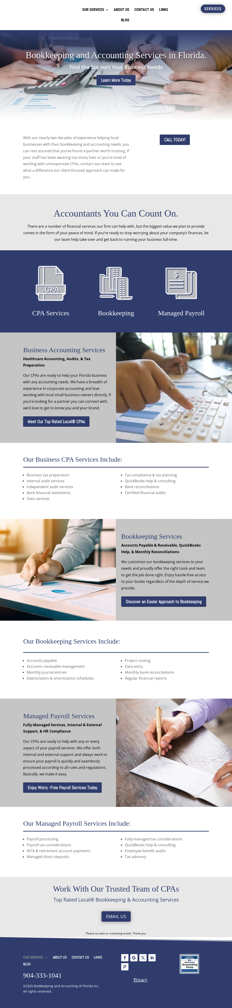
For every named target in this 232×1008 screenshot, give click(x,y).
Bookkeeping (116, 313)
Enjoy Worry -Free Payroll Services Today (62, 788)
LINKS (163, 9)
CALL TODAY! (174, 140)
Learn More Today (116, 80)
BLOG (125, 20)
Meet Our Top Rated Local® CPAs (56, 421)
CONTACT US (144, 9)
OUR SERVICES (93, 9)
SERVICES (213, 8)
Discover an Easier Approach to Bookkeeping (164, 602)
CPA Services (50, 313)
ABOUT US (121, 9)
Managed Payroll (181, 313)
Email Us (116, 916)
